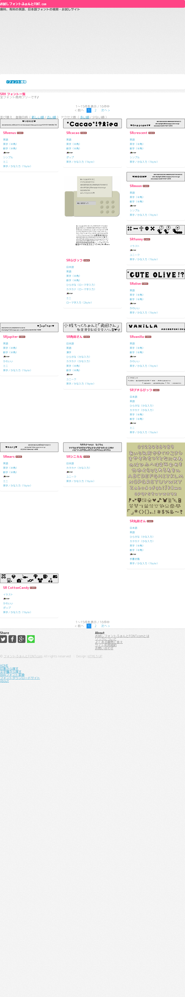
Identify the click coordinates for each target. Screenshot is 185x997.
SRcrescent (138, 203)
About (92, 17)
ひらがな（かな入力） (142, 504)
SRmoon (72, 344)
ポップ (70, 227)
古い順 (51, 185)
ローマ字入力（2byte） (16, 460)
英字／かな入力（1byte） (17, 236)
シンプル (8, 227)
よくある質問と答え (109, 949)
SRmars (135, 625)
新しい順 (38, 185)
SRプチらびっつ (77, 625)
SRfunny (136, 344)
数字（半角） (10, 218)
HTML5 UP (136, 987)
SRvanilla (10, 625)
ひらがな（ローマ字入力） (18, 442)
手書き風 (71, 869)
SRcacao (72, 203)
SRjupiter (73, 484)
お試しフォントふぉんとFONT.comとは (122, 935)
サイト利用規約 (106, 956)
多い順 (84, 185)
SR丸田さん (74, 831)
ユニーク (135, 359)
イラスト (135, 350)
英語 (5, 209)
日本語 (7, 424)
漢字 (132, 500)
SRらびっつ (11, 418)
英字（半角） (10, 214)
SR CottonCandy (143, 766)
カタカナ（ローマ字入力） (18, 447)
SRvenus (9, 203)
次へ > (105, 175)
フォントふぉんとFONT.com (64, 987)
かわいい (8, 509)
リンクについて (106, 942)
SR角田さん (138, 484)
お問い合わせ (104, 963)
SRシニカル (11, 766)
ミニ (5, 231)
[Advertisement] (92, 71)
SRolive (8, 484)
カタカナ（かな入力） (142, 509)
